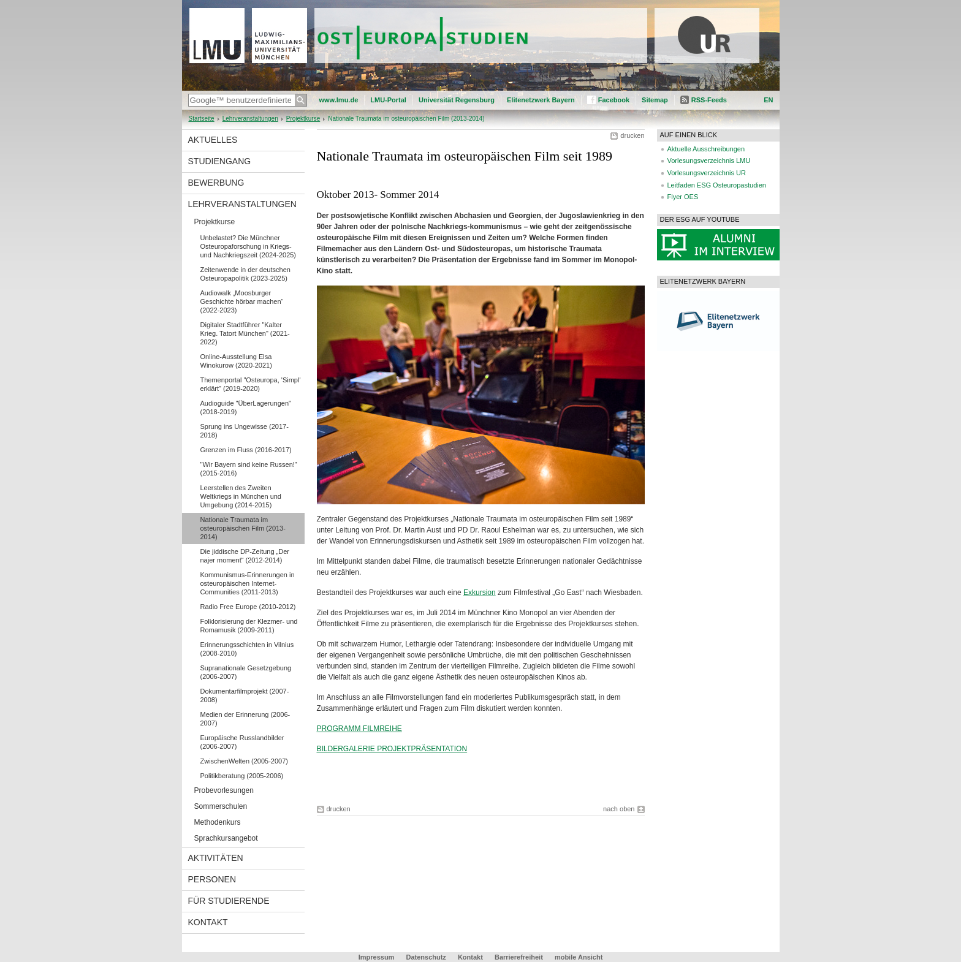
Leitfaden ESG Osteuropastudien (716, 185)
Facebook (613, 100)
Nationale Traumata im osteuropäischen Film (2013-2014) (243, 528)
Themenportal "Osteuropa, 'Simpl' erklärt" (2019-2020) (250, 384)
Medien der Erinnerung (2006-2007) (245, 719)
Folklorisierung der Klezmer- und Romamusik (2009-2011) (249, 626)
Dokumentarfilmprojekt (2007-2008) (244, 695)
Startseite (202, 118)
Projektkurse (303, 118)
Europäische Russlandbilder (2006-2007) (242, 742)
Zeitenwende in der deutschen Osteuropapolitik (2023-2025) (245, 274)
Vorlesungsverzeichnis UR (706, 172)
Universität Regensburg (457, 100)
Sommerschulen (221, 806)
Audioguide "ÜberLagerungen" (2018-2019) (245, 407)
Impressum (377, 957)
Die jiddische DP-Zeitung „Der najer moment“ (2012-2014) (245, 556)
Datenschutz (426, 957)
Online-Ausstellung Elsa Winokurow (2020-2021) (236, 361)
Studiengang (219, 161)
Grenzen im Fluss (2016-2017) (246, 449)
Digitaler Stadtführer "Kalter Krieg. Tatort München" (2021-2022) (245, 333)
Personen (212, 879)
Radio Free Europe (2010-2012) (248, 606)
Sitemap (655, 100)
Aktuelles (213, 140)
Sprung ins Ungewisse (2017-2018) (244, 431)
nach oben (618, 808)
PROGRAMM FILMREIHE (359, 728)
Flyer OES (683, 196)
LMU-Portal (388, 100)
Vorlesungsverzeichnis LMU (709, 160)
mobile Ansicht (578, 957)
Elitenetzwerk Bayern (541, 100)
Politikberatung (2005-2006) (242, 775)
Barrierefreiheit (520, 957)
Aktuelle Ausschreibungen (706, 149)
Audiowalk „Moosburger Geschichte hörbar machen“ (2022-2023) (242, 301)
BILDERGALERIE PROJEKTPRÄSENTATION (392, 748)
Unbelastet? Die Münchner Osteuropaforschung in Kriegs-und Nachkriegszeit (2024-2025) (248, 246)
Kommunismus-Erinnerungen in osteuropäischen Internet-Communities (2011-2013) (247, 583)
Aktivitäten (215, 858)
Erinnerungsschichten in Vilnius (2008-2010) (247, 649)
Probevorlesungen (224, 790)
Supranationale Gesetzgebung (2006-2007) (246, 672)
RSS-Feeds (709, 100)
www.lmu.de (339, 100)
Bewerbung (216, 182)
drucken (632, 135)
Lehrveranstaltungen (250, 118)
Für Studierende (229, 901)
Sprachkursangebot (226, 838)
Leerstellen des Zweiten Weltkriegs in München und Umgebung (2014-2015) (240, 496)
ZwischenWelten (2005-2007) (244, 761)
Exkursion (479, 592)
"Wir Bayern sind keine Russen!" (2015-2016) (248, 469)
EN (768, 100)
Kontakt (208, 922)
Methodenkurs (217, 822)
